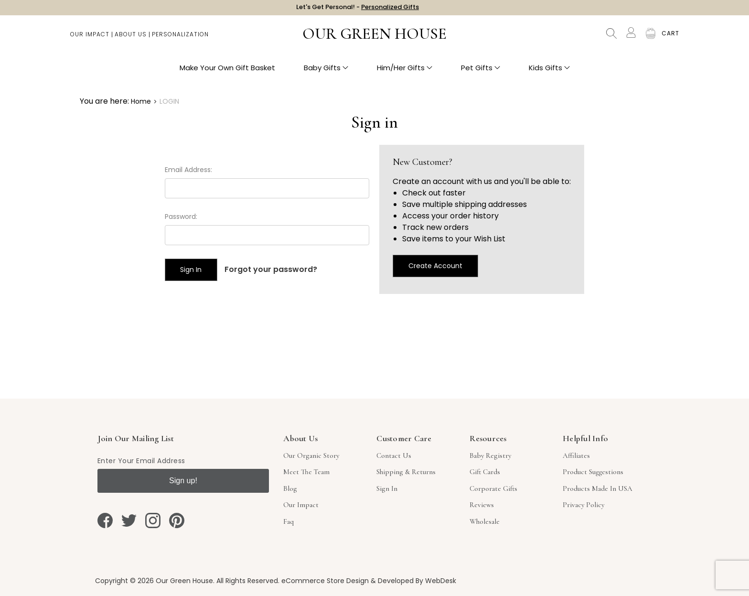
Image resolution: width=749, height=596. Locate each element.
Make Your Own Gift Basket (227, 72)
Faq (288, 521)
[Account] (631, 37)
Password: (181, 216)
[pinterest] (176, 520)
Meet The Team (306, 471)
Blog (290, 488)
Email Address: (188, 169)
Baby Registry (490, 455)
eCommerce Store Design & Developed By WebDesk (368, 580)
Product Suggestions (593, 471)
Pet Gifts (480, 72)
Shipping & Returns (406, 471)
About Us (131, 38)
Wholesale (485, 521)
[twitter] (129, 520)
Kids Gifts (549, 72)
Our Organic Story (311, 455)
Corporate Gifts (493, 488)
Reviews (482, 504)
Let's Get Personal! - (357, 9)
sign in (386, 488)
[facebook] (105, 520)
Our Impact (89, 38)
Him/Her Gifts (404, 72)
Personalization (180, 38)
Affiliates (576, 455)
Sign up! (183, 481)
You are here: (104, 101)
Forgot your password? (271, 269)
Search (611, 38)
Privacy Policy (583, 504)
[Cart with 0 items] (670, 38)
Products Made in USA (597, 488)
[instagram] (152, 520)
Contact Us (393, 455)
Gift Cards (485, 471)
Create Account (435, 266)
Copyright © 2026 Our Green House (154, 580)
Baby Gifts (326, 72)
